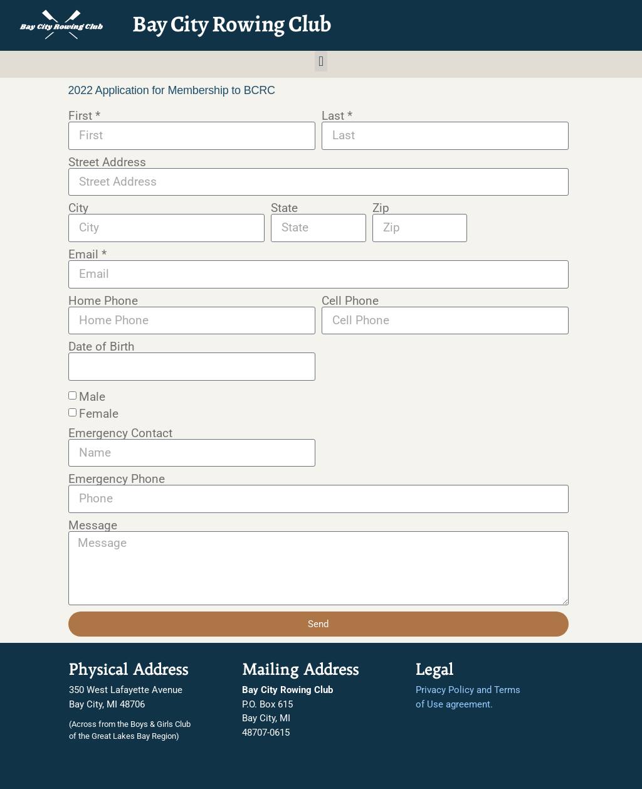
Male (92, 396)
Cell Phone (350, 301)
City (78, 208)
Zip (380, 208)
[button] (321, 61)
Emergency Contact (120, 433)
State (284, 208)
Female (98, 413)
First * (84, 116)
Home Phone (103, 301)
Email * (87, 254)
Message (92, 525)
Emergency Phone (116, 479)
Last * (337, 116)
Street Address (107, 162)
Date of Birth (101, 346)
